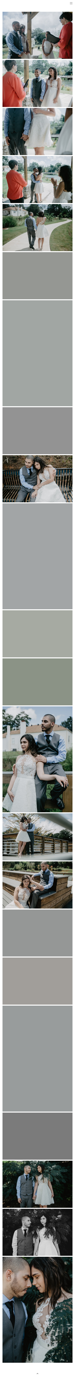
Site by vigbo (37, 1384)
